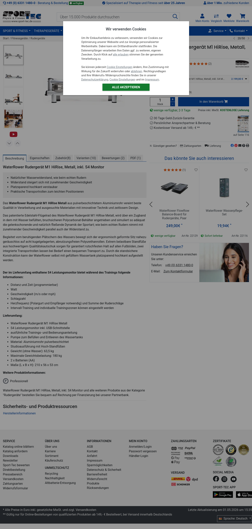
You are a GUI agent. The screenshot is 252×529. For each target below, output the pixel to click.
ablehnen (136, 71)
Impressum (152, 79)
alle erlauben (121, 54)
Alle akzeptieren (126, 87)
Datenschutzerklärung (94, 79)
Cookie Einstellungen (120, 67)
